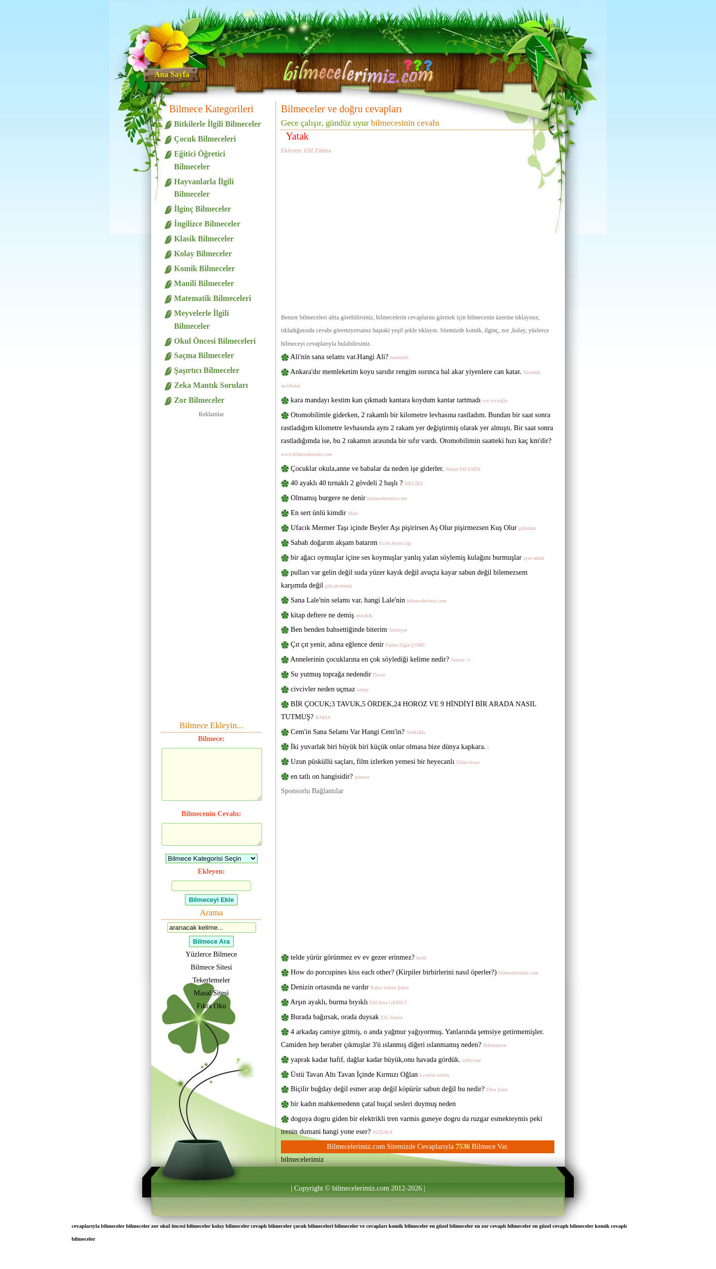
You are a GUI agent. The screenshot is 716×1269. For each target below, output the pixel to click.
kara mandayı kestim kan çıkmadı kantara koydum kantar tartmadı (399, 400)
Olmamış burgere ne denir (349, 498)
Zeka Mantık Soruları (211, 385)
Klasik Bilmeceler (204, 238)
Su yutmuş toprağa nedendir (338, 674)
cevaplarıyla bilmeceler (98, 1226)
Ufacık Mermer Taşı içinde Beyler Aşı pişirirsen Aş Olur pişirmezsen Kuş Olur (413, 527)
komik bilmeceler (408, 1226)
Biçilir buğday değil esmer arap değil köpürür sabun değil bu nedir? (399, 1089)
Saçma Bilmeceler (204, 355)
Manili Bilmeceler (204, 283)
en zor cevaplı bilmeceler (502, 1226)
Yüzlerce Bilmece (211, 954)
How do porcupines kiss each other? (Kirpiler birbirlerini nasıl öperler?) (414, 972)
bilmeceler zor (142, 1226)
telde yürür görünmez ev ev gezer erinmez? (359, 957)
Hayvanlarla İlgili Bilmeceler (204, 188)
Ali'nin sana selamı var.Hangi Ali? (349, 357)
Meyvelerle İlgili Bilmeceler (201, 319)
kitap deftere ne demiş (331, 615)
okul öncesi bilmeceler (185, 1226)
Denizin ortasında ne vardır (350, 987)
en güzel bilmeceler (451, 1226)
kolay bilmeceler (231, 1226)
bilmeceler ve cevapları (361, 1226)
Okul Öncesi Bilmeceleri (215, 341)
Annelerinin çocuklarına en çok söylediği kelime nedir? (380, 659)
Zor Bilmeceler (199, 400)
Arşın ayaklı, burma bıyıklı (348, 1002)
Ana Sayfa (171, 74)
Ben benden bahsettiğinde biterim (349, 629)
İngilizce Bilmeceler (207, 224)
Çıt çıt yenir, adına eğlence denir (358, 644)
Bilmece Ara (211, 941)
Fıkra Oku (211, 1006)
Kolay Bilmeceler (203, 253)
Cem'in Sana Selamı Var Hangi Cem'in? (358, 732)
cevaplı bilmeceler (271, 1226)
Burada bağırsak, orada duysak (347, 1017)
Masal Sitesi (211, 993)
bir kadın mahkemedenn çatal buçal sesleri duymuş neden (373, 1104)
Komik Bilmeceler (204, 268)
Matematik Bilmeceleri (212, 298)
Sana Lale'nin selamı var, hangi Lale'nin (369, 600)
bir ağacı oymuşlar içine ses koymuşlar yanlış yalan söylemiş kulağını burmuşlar (417, 557)
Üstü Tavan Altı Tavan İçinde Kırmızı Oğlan (370, 1074)
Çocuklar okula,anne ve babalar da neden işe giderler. (386, 468)
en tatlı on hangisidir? (330, 776)
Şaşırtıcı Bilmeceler (206, 370)
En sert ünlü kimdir (324, 513)
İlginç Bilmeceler (202, 209)
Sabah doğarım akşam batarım (351, 542)
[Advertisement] (417, 231)
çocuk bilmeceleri (313, 1226)
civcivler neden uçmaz (330, 689)
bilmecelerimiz (302, 1159)
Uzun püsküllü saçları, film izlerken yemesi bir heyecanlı (385, 761)
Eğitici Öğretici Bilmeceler (199, 160)
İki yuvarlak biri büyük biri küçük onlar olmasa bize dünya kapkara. (390, 746)
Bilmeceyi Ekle (211, 899)
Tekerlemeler (211, 980)
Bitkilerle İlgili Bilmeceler (217, 124)
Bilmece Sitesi (211, 967)
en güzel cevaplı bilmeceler (563, 1226)
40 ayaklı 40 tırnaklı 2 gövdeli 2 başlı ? (357, 483)
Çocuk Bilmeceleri (205, 139)
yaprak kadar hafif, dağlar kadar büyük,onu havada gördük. (386, 1059)
